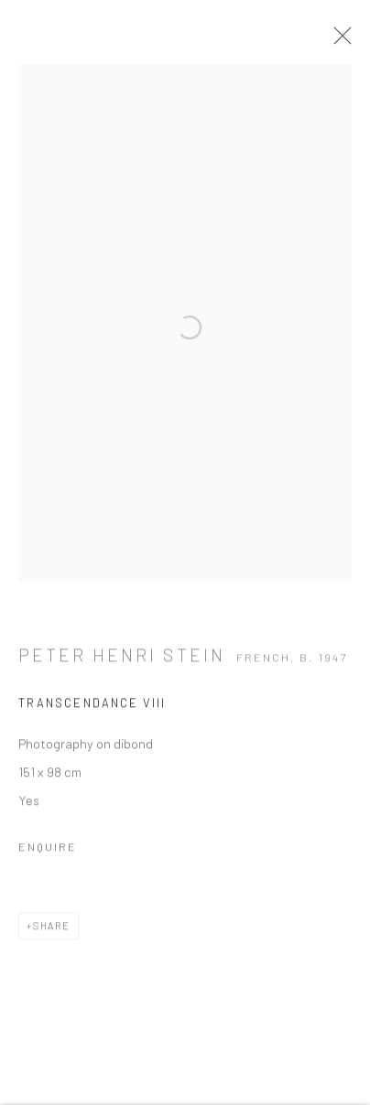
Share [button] (52, 929)
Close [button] (338, 41)
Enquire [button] (47, 849)
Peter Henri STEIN (121, 658)
